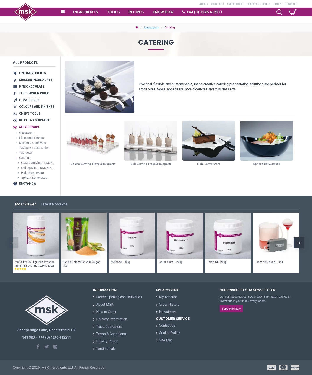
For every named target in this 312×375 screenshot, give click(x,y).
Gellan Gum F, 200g (171, 262)
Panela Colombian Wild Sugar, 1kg (81, 263)
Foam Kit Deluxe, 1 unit (269, 262)
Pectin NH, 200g (217, 262)
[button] (13, 242)
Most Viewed (25, 204)
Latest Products (54, 204)
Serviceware (151, 27)
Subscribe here (231, 308)
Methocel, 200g (120, 262)
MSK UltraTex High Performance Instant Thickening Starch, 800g (34, 263)
